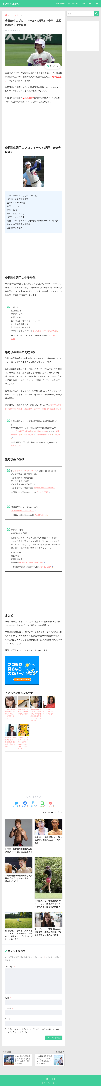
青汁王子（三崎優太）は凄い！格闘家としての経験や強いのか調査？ (10, 737)
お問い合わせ (72, 3)
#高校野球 (29, 434)
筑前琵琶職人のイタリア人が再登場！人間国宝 (23, 711)
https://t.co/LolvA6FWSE (45, 487)
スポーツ (58, 808)
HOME (50, 1076)
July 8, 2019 (17, 446)
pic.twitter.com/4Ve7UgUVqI (46, 331)
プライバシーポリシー (89, 3)
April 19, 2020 (46, 566)
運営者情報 (60, 3)
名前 (8, 994)
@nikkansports (42, 431)
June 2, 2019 (43, 492)
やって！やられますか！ (18, 3)
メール (9, 1005)
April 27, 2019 (42, 515)
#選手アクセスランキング (25, 471)
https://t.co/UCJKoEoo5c (22, 431)
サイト (8, 1016)
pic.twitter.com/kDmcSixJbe (24, 510)
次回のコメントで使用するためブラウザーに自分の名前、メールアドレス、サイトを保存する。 (34, 1027)
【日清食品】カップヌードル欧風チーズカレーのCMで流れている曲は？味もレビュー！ (23, 739)
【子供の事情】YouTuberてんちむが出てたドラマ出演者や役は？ (11, 712)
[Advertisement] (33, 123)
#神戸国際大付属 (45, 434)
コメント (10, 963)
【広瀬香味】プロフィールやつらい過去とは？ (48, 711)
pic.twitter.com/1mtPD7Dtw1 (32, 562)
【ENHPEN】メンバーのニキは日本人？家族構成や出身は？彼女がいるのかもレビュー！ (36, 713)
